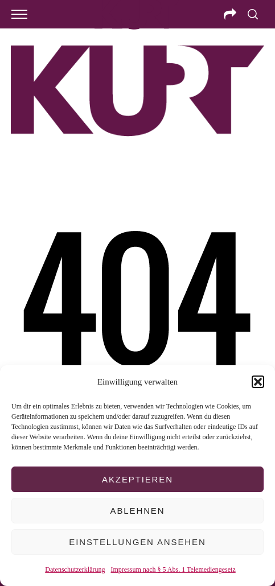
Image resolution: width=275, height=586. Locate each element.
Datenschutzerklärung (75, 569)
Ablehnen (137, 510)
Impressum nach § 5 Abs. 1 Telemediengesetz (173, 569)
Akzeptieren (137, 479)
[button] (258, 381)
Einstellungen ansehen (137, 542)
